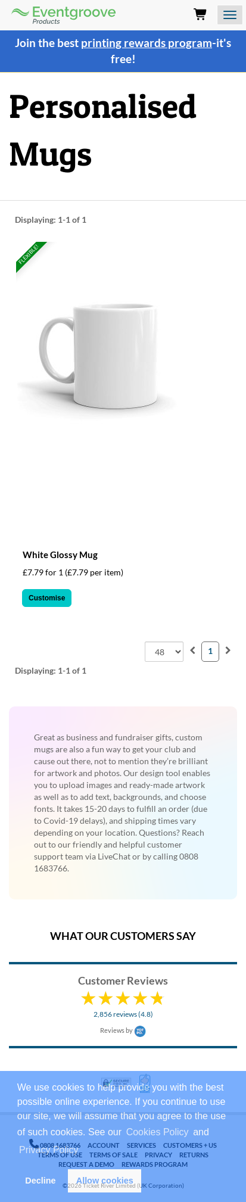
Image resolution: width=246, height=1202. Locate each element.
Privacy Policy (49, 1150)
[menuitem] (192, 650)
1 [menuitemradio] (210, 651)
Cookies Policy (157, 1132)
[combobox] (164, 652)
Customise (47, 598)
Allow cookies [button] (104, 1180)
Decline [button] (40, 1180)
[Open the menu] (230, 15)
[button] (84, 1151)
